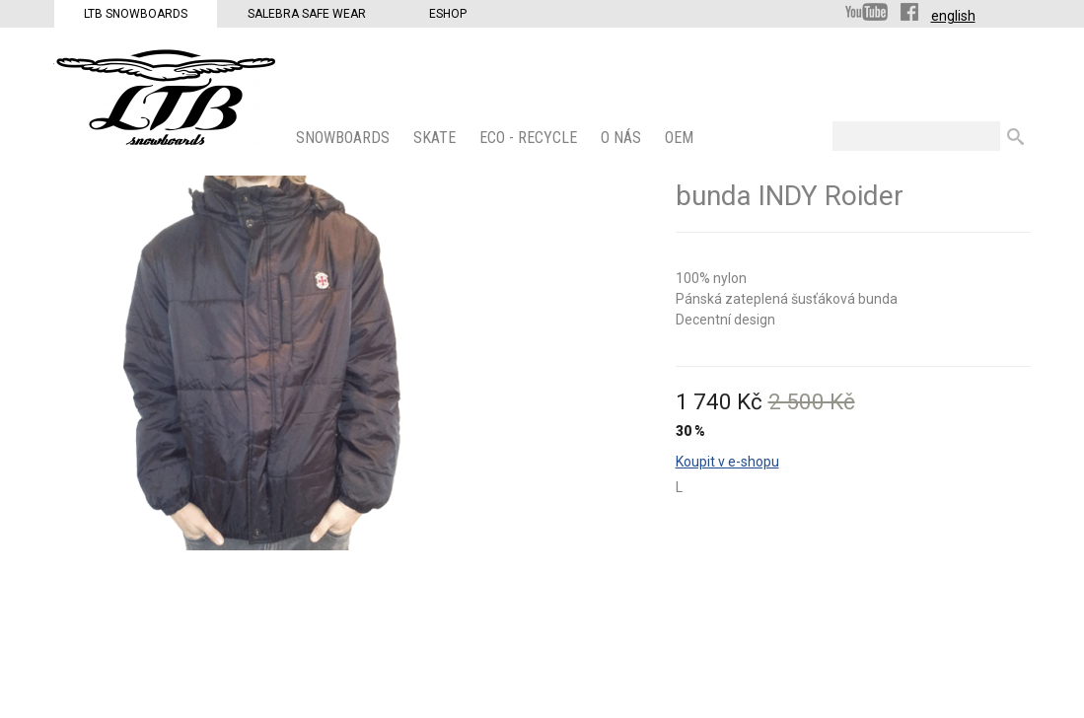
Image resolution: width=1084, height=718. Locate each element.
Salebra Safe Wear (307, 14)
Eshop (448, 14)
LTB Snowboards (135, 14)
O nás (623, 137)
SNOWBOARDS (345, 137)
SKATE (436, 137)
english (953, 16)
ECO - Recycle (530, 137)
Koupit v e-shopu (727, 461)
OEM (681, 137)
